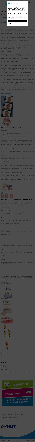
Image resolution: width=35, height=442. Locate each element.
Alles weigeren (22, 21)
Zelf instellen (10, 23)
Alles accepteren (13, 21)
